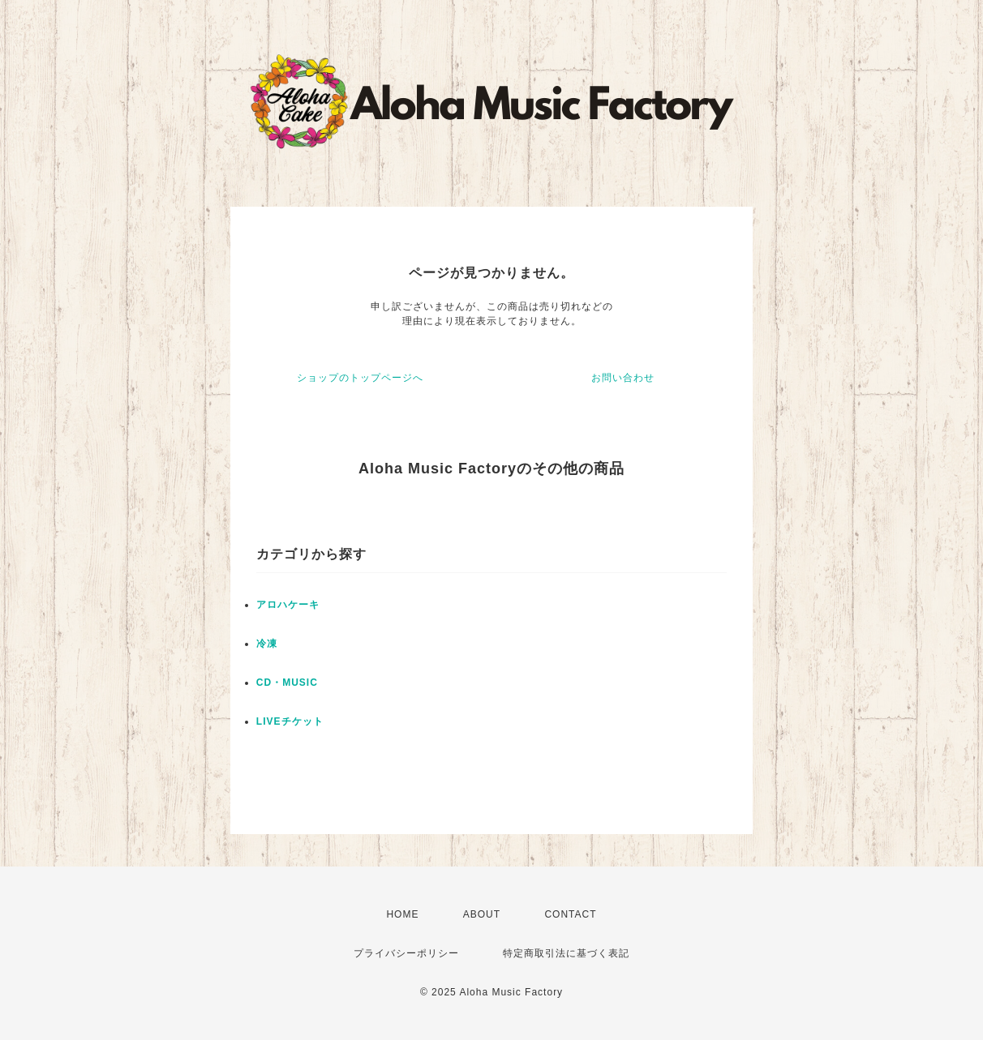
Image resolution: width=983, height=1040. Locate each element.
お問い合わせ (623, 377)
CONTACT (570, 914)
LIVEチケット (290, 721)
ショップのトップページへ (360, 377)
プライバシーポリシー (406, 953)
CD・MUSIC (287, 682)
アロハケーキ (288, 604)
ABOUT (481, 914)
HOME (402, 914)
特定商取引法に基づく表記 (566, 953)
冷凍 (266, 643)
